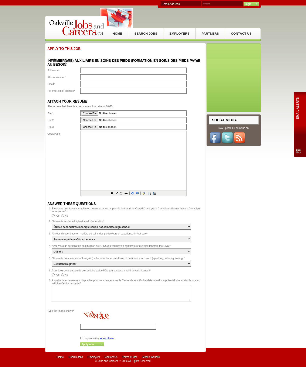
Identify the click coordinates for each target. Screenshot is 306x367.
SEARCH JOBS (145, 33)
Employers (94, 357)
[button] (112, 193)
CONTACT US (241, 33)
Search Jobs (76, 357)
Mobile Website (151, 357)
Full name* (53, 70)
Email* (51, 84)
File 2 (50, 120)
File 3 (50, 127)
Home (60, 357)
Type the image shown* (60, 310)
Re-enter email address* (61, 90)
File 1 (50, 113)
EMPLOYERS (179, 33)
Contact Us (111, 357)
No (66, 215)
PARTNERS (210, 33)
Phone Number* (56, 77)
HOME (117, 33)
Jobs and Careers (108, 361)
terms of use (106, 338)
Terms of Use (129, 357)
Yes (57, 215)
